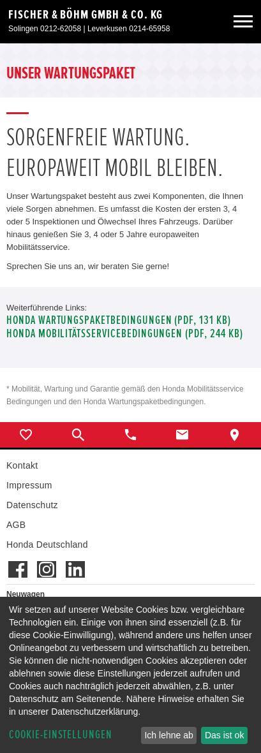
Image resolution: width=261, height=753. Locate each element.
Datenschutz (32, 505)
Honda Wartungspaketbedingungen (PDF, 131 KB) (118, 320)
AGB (16, 525)
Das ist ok (224, 735)
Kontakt (22, 465)
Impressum (29, 485)
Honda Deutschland (47, 544)
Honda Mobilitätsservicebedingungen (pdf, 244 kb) (124, 334)
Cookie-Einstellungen (60, 735)
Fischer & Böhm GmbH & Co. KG (85, 14)
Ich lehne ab (168, 735)
